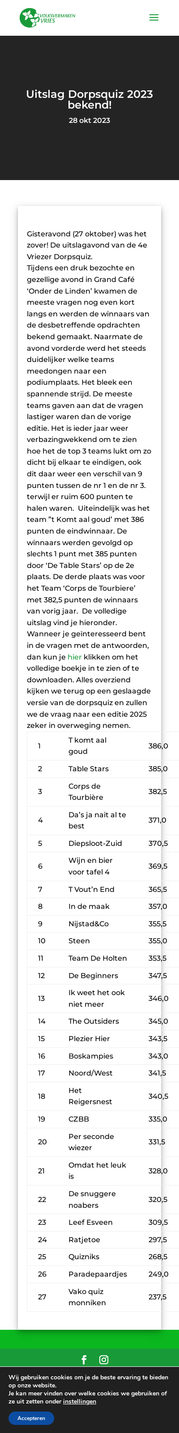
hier (75, 657)
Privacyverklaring (89, 1386)
